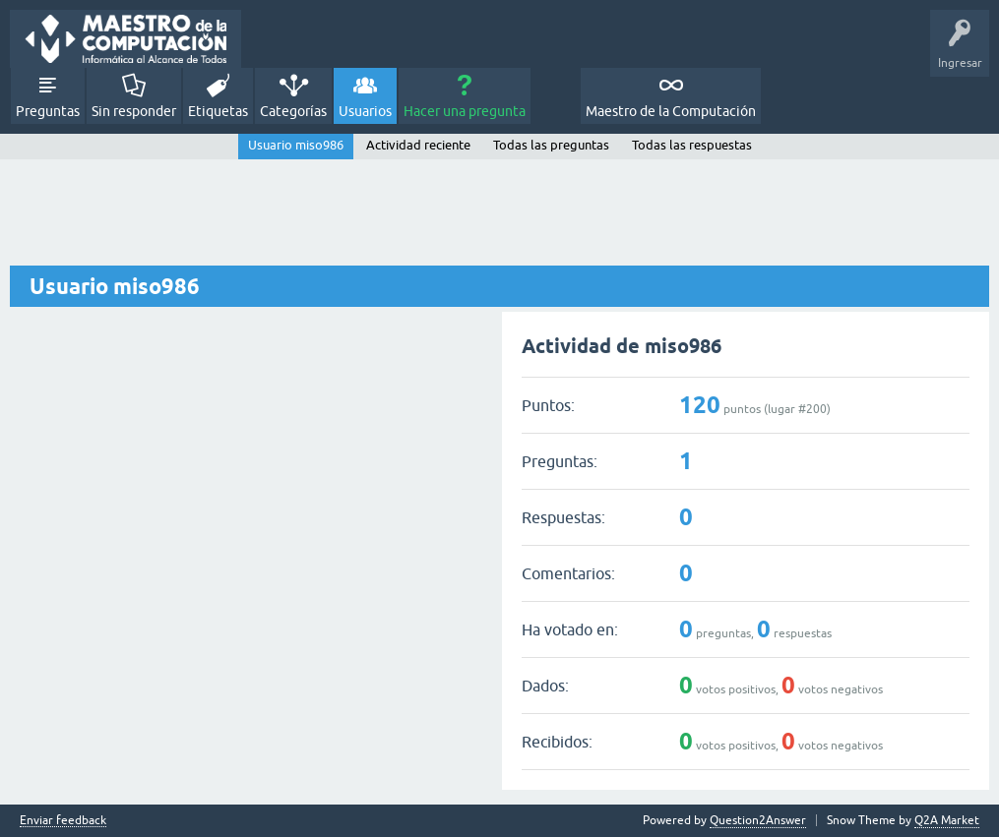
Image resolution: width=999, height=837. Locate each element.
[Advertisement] (499, 213)
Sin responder (134, 111)
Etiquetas (218, 111)
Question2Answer (758, 820)
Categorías (293, 111)
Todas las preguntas (551, 145)
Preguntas (48, 111)
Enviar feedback (63, 820)
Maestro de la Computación (671, 111)
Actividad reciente (418, 145)
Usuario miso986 (295, 145)
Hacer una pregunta (465, 111)
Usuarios (365, 111)
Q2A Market (946, 820)
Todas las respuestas (692, 145)
